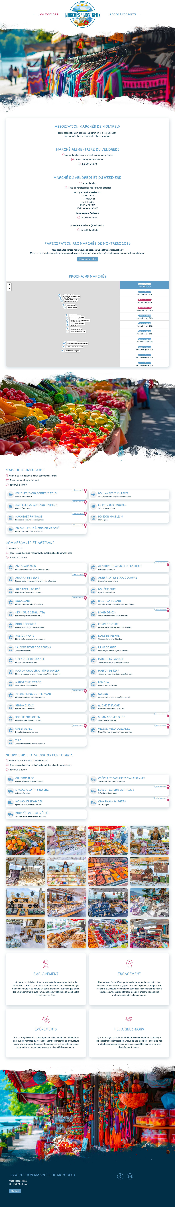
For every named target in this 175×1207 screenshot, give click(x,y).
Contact (15, 1191)
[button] (63, 304)
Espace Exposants (126, 14)
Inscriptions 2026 (87, 259)
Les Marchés (44, 14)
